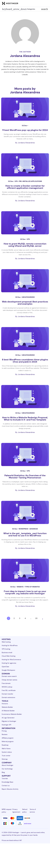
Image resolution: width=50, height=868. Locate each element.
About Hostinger (7, 765)
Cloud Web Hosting (8, 656)
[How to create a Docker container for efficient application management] (25, 164)
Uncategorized (28, 297)
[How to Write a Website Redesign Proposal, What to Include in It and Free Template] (25, 396)
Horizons (5, 704)
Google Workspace (8, 670)
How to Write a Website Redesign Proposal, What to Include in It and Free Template (25, 418)
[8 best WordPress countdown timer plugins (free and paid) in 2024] (25, 338)
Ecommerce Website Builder (12, 714)
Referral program (8, 741)
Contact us (6, 786)
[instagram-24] (17, 797)
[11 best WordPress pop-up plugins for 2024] (25, 109)
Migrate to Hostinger (9, 721)
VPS (16, 181)
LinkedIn (25, 75)
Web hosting (6, 642)
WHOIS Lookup (7, 687)
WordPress (23, 529)
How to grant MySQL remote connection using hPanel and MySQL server (25, 244)
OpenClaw (5, 667)
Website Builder (7, 707)
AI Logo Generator (8, 718)
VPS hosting (6, 649)
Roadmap (5, 745)
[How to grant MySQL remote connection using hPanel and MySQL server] (25, 222)
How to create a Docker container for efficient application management (25, 186)
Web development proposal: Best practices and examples (25, 302)
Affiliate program (7, 738)
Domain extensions (8, 697)
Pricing (4, 731)
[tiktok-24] (47, 797)
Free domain (6, 683)
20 (36, 618)
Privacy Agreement (16, 810)
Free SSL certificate (9, 690)
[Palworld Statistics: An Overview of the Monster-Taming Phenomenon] (25, 454)
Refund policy (24, 810)
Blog (3, 772)
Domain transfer (7, 694)
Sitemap (5, 759)
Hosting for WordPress (10, 645)
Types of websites (32, 587)
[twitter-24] (25, 797)
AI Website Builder (8, 711)
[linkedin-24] (3, 797)
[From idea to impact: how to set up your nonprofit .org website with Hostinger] (25, 570)
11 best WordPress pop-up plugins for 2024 (25, 130)
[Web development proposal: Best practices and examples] (25, 280)
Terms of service (33, 810)
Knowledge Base (7, 782)
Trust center (6, 756)
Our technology (7, 769)
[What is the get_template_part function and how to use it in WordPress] (25, 512)
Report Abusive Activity (10, 789)
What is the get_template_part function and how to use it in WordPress (25, 534)
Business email (7, 652)
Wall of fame (6, 749)
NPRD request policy (6, 810)
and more (27, 824)
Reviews (4, 734)
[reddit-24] (39, 797)
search (44, 9)
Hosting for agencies (9, 663)
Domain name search (9, 676)
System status (7, 752)
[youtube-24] (32, 797)
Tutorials (5, 778)
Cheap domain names (9, 680)
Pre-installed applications (30, 181)
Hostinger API (6, 725)
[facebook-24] (10, 797)
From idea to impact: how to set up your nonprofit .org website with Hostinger (25, 592)
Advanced (33, 529)
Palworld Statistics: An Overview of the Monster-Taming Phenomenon (25, 476)
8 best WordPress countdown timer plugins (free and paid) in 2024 (25, 360)
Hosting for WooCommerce (11, 660)
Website (20, 587)
